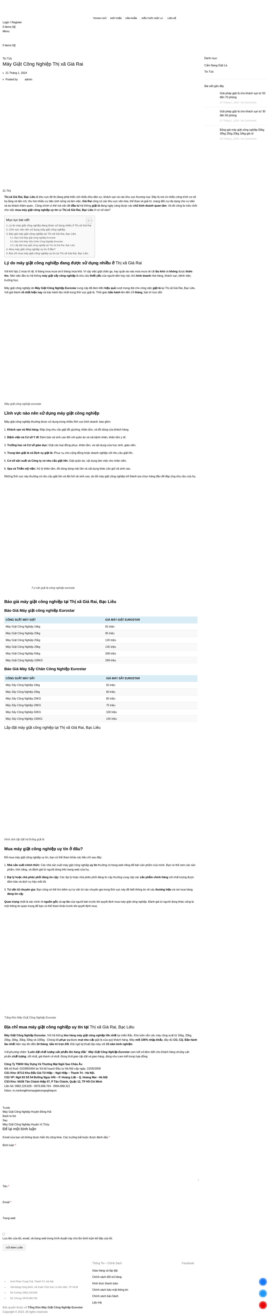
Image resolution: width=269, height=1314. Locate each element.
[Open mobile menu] (6, 31)
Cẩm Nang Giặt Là (215, 65)
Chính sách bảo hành (105, 1296)
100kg (41, 1039)
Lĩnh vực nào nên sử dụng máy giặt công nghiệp (37, 229)
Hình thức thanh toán (105, 1283)
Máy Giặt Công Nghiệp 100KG (24, 660)
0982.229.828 (23, 1086)
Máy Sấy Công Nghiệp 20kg (23, 691)
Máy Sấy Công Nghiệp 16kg (23, 685)
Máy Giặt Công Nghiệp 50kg (23, 653)
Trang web (9, 1218)
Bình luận (9, 1145)
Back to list (9, 1116)
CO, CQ (178, 1039)
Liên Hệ (97, 1302)
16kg (181, 1035)
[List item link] (44, 1292)
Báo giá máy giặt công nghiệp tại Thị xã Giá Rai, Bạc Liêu (42, 233)
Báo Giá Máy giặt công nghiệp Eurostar (34, 237)
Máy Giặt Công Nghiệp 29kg (23, 646)
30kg (15, 1039)
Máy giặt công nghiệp (17, 421)
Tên (6, 1186)
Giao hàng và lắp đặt (105, 1270)
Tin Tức (7, 58)
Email (7, 1202)
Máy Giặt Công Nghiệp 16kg (23, 626)
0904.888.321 (61, 1086)
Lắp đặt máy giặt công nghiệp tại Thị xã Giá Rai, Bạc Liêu (44, 245)
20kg (188, 1035)
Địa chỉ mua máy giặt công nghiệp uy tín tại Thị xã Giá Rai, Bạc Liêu (48, 253)
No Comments (248, 102)
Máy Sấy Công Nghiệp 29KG (23, 705)
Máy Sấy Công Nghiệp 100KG (24, 718)
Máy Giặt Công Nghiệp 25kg (23, 640)
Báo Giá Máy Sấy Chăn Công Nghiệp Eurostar (38, 241)
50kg (30, 1039)
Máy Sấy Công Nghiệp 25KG (23, 698)
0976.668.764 (42, 1086)
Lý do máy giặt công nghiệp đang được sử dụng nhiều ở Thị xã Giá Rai (50, 225)
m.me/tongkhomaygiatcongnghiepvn (35, 1090)
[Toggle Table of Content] (87, 220)
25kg (7, 1039)
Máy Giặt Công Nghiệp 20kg (23, 633)
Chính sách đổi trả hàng (107, 1276)
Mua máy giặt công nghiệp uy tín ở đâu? (32, 249)
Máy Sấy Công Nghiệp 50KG (23, 712)
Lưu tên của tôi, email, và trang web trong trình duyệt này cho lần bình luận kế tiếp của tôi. (58, 1238)
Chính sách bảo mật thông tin (110, 1289)
